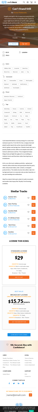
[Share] (23, 36)
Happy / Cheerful (8, 100)
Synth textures (23, 84)
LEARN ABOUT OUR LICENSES (19, 334)
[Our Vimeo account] (23, 383)
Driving (14, 112)
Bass (5, 80)
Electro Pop (7, 72)
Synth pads (14, 84)
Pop (28, 72)
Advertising (6, 108)
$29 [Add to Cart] (24, 44)
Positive (6, 123)
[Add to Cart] (34, 198)
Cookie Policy (28, 362)
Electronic (15, 72)
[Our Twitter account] (14, 383)
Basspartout (13, 226)
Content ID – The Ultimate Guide (11, 362)
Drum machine (13, 80)
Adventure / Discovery (9, 96)
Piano (22, 119)
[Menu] (35, 2)
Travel (26, 123)
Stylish (12, 123)
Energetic (6, 116)
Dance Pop (24, 68)
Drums (21, 80)
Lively (22, 72)
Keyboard (6, 84)
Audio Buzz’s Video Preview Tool (11, 360)
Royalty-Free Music (8, 358)
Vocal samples (16, 87)
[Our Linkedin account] (18, 383)
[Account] (27, 2)
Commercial (7, 112)
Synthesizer (7, 87)
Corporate (16, 68)
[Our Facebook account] (9, 383)
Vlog (12, 126)
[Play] (9, 7)
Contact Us (28, 376)
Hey (11, 119)
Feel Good (20, 96)
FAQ (26, 374)
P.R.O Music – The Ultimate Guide (11, 365)
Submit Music (6, 374)
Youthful (28, 126)
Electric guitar (29, 80)
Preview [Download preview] (13, 43)
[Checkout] (31, 2)
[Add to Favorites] (15, 36)
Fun (21, 116)
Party (17, 119)
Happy (5, 119)
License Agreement (30, 365)
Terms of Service (29, 358)
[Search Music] (24, 2)
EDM (21, 112)
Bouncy (14, 108)
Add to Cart (19, 277)
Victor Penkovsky (20, 12)
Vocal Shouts (19, 126)
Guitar (26, 116)
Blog (4, 367)
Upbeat (5, 126)
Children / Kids (7, 68)
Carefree (22, 108)
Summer (19, 123)
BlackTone (13, 198)
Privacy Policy (28, 360)
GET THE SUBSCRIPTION (19, 322)
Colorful (29, 108)
